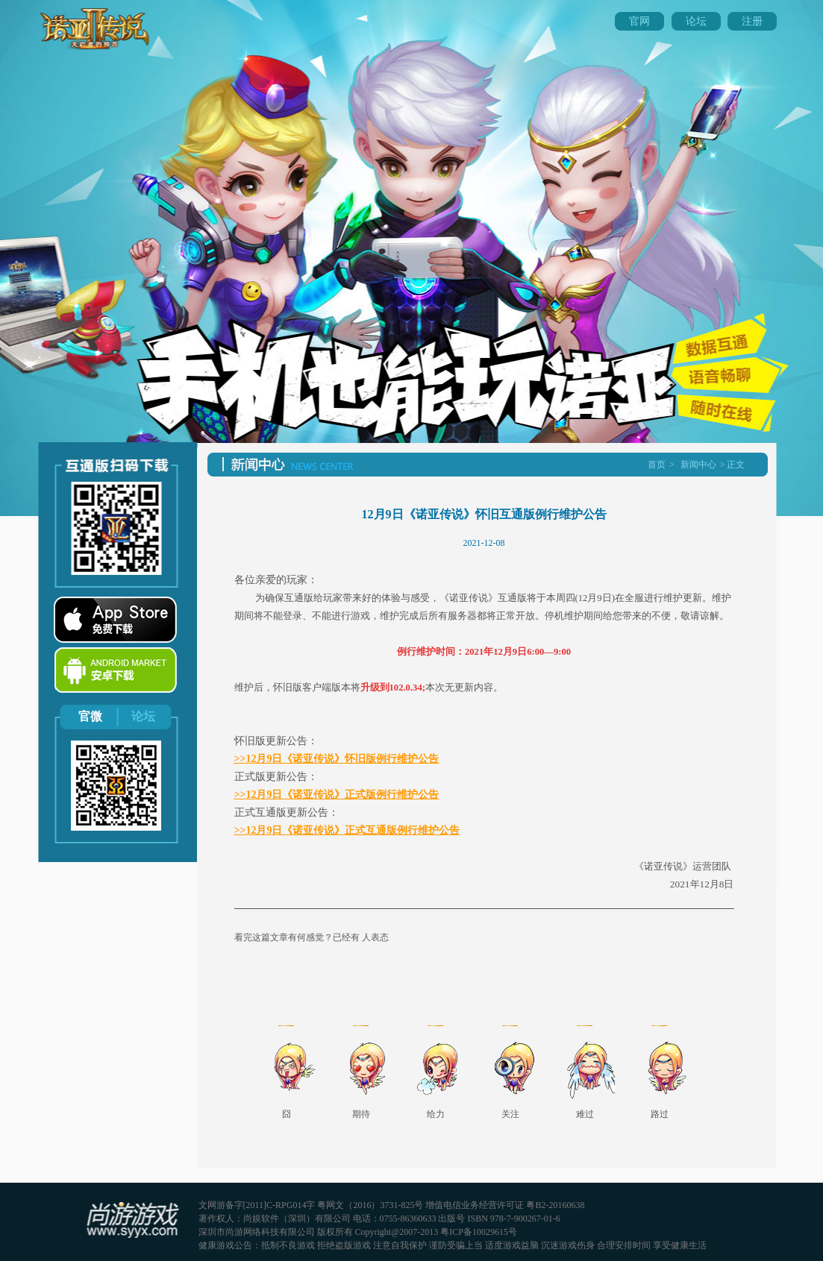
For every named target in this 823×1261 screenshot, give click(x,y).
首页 (657, 464)
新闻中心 (698, 464)
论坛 (696, 21)
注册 (752, 21)
